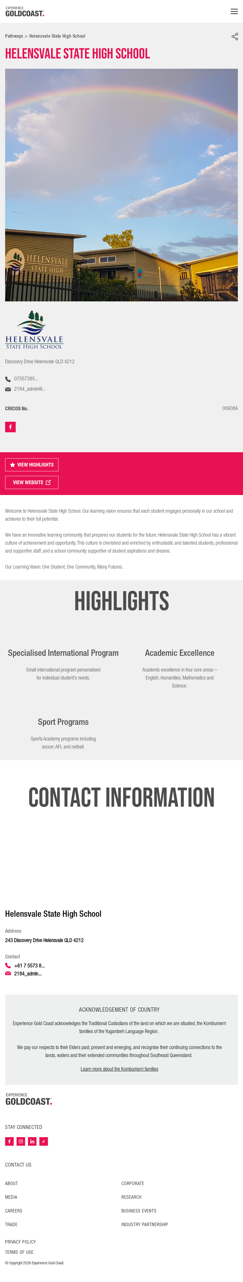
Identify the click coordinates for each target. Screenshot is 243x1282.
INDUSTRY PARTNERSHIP (145, 1225)
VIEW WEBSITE (32, 482)
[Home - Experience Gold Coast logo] (25, 11)
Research (131, 1197)
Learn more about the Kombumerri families (119, 1069)
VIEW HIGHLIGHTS (32, 464)
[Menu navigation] (234, 11)
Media (11, 1197)
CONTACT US (18, 1165)
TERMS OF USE (19, 1252)
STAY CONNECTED (23, 1127)
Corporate (133, 1184)
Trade (11, 1225)
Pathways (14, 36)
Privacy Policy (20, 1242)
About (11, 1184)
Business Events (139, 1211)
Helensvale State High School (57, 36)
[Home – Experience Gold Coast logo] (29, 1098)
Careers (14, 1211)
